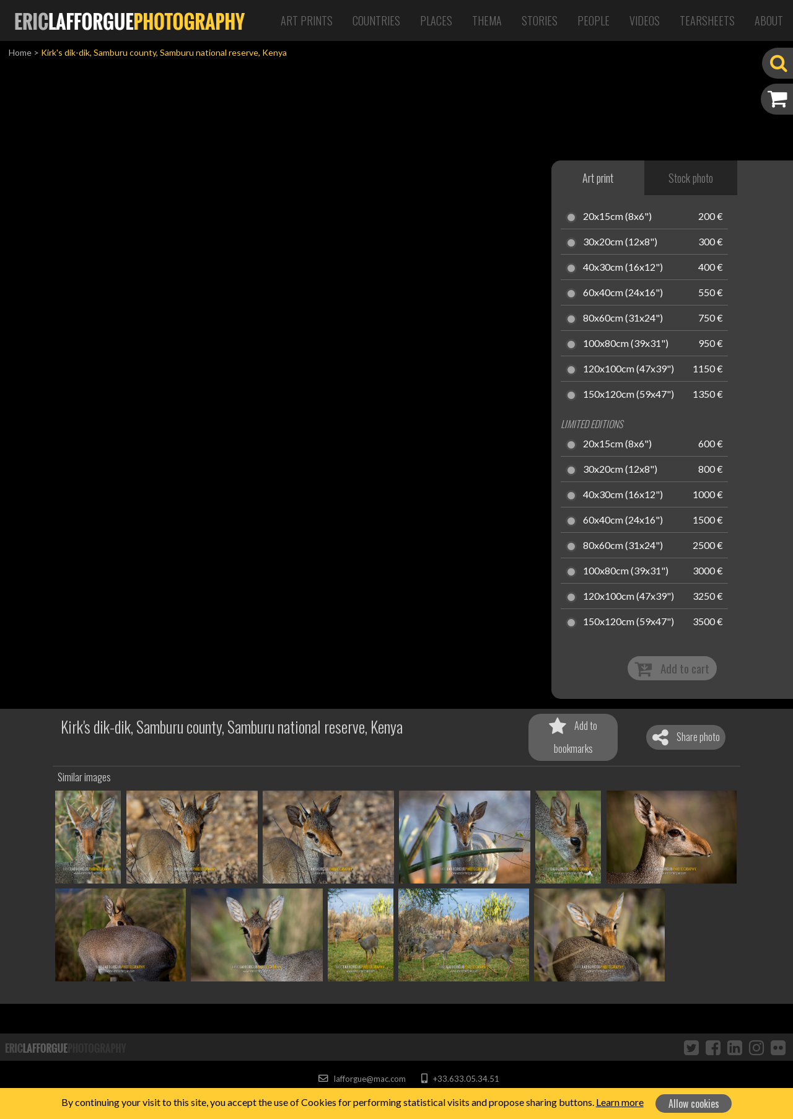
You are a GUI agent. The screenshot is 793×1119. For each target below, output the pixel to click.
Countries (376, 20)
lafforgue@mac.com (361, 1079)
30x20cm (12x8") (620, 242)
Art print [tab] (597, 178)
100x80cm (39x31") (625, 344)
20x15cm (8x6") (617, 217)
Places (436, 20)
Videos (644, 20)
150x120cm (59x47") (628, 395)
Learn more (620, 1102)
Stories (540, 20)
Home (20, 52)
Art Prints (307, 20)
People (593, 20)
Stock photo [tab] (690, 178)
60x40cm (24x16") (623, 293)
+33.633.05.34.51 (460, 1079)
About (769, 20)
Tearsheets (707, 20)
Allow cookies (693, 1103)
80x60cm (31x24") (623, 318)
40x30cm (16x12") (623, 268)
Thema (487, 20)
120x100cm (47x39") (628, 369)
